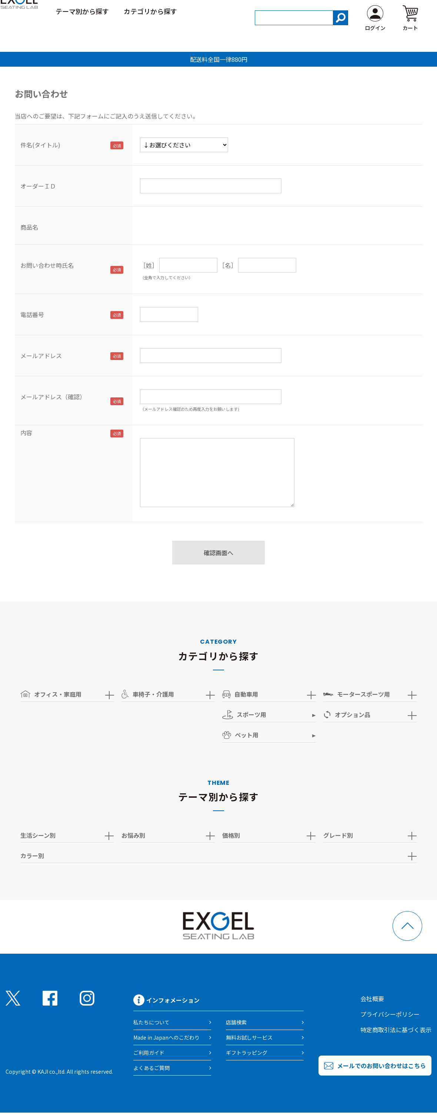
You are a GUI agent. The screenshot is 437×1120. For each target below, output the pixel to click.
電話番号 (32, 314)
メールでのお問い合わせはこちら (381, 1065)
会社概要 (372, 998)
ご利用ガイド (350, 10)
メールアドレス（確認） (53, 396)
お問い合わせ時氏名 (47, 265)
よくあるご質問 (151, 1067)
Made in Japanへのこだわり (166, 1037)
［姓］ (149, 265)
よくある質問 (400, 10)
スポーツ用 (244, 714)
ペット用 (240, 734)
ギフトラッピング (246, 1052)
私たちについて (151, 1022)
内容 (26, 432)
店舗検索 (236, 1022)
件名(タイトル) (40, 144)
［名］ (228, 265)
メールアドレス (41, 355)
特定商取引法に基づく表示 (395, 1029)
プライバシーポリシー (390, 1014)
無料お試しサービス (249, 1037)
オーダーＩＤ (38, 185)
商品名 (29, 227)
